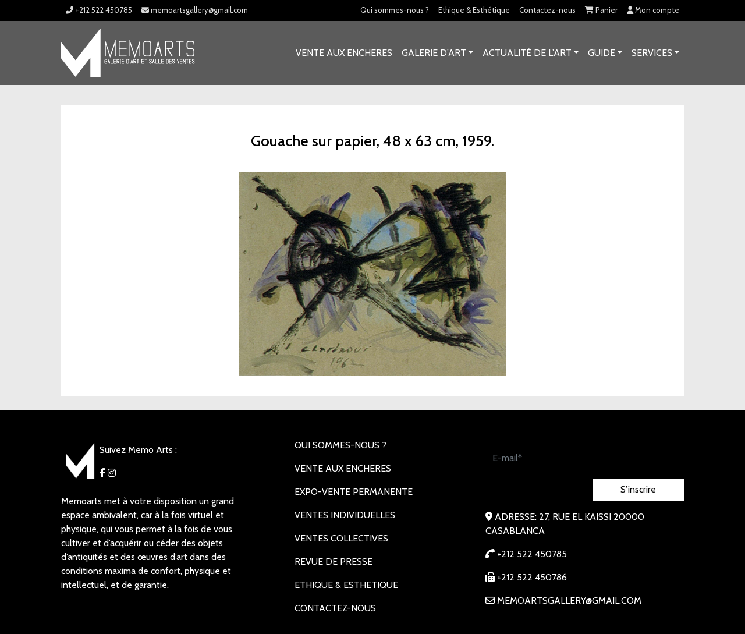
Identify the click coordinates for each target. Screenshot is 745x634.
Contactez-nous (547, 10)
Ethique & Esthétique (474, 10)
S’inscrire (638, 489)
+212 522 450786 (526, 577)
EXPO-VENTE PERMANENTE (354, 491)
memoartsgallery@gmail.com (194, 10)
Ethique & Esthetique (346, 584)
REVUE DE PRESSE (333, 561)
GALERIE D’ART (434, 52)
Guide (601, 52)
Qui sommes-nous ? (394, 10)
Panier (601, 10)
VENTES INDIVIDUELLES (345, 514)
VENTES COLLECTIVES (341, 538)
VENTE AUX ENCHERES (344, 52)
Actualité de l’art (527, 52)
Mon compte (653, 10)
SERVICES (652, 52)
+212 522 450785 (99, 10)
